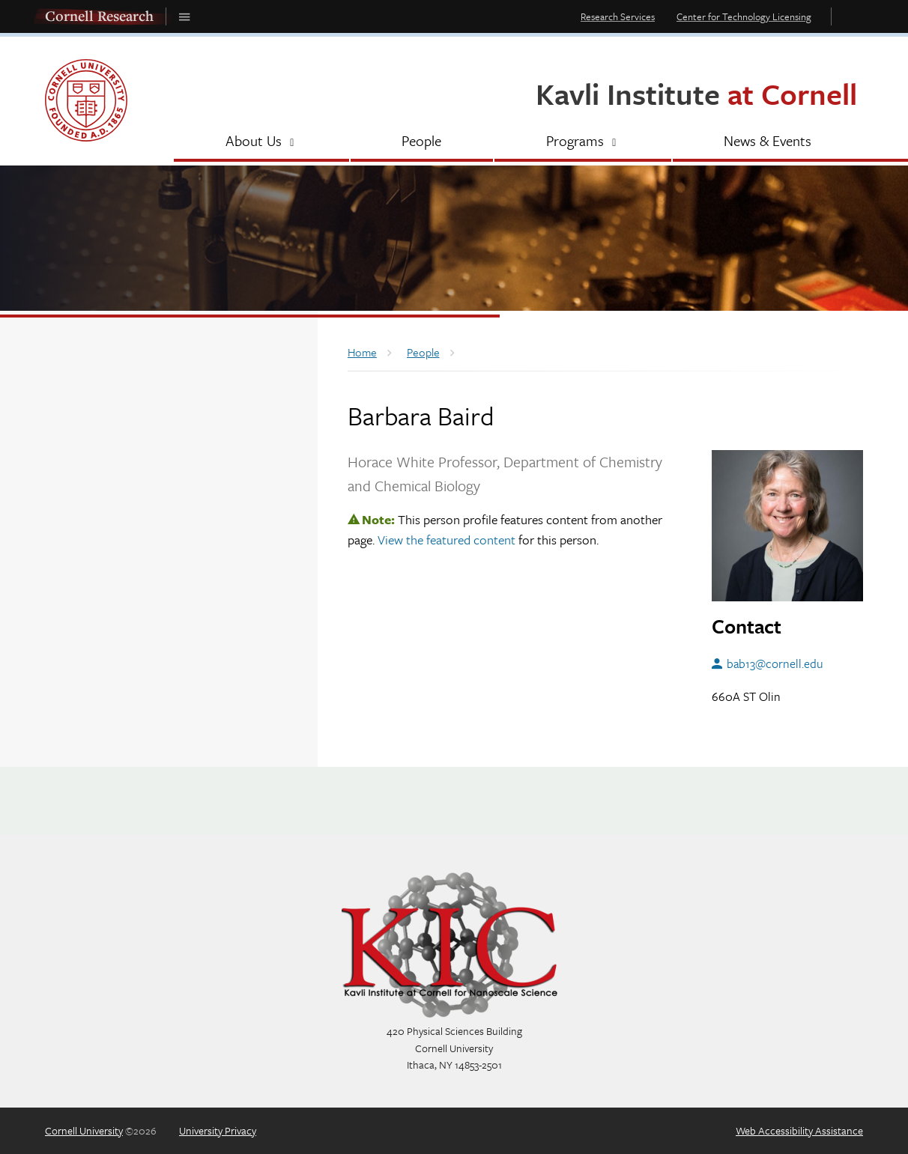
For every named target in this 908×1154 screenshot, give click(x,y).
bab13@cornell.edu (775, 663)
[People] (422, 142)
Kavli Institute (696, 93)
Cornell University (84, 1130)
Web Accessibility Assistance (799, 1130)
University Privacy (217, 1130)
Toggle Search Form (851, 16)
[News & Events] (768, 142)
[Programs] (582, 142)
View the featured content (446, 539)
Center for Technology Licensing (744, 16)
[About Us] (261, 142)
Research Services (618, 16)
